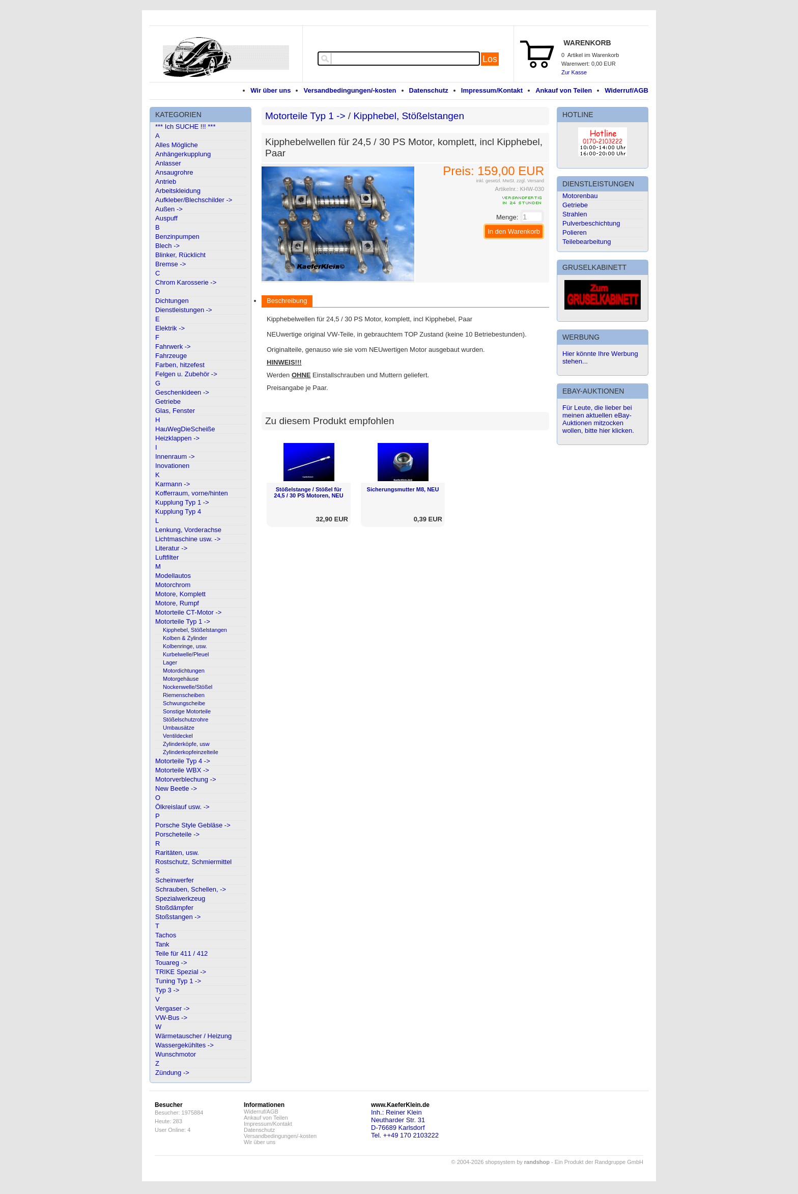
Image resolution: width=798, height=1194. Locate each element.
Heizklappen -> (177, 438)
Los (489, 59)
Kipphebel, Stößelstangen (195, 630)
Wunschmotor (175, 1054)
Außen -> (169, 209)
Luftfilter (167, 557)
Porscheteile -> (177, 834)
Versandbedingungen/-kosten (349, 90)
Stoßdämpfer (174, 907)
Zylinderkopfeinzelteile (190, 752)
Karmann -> (172, 484)
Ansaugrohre (174, 172)
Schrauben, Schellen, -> (190, 889)
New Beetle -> (176, 788)
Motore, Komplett (180, 594)
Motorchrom (172, 585)
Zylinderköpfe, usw (186, 744)
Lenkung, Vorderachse (188, 530)
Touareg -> (171, 962)
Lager (170, 662)
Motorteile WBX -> (182, 770)
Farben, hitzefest (180, 365)
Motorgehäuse (180, 679)
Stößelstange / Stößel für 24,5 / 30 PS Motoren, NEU (308, 492)
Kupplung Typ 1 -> (182, 502)
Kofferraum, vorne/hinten (191, 493)
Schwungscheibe (184, 703)
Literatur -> (171, 548)
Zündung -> (172, 1072)
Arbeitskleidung (178, 191)
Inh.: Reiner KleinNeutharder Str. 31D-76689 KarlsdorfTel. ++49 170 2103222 (405, 1123)
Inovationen (172, 465)
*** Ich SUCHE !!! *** (185, 126)
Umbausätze (178, 728)
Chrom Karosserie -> (185, 282)
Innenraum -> (175, 456)
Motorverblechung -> (185, 779)
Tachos (165, 935)
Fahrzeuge (171, 355)
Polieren (574, 232)
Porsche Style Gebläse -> (193, 825)
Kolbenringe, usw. (185, 646)
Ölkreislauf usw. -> (182, 807)
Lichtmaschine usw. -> (187, 539)
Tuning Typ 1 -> (178, 981)
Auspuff (166, 218)
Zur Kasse (574, 72)
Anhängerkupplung (183, 154)
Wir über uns (270, 90)
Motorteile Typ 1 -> (182, 621)
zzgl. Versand (530, 180)
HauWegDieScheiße (185, 429)
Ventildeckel (178, 736)
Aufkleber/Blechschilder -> (193, 200)
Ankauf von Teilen (563, 90)
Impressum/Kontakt (492, 90)
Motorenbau (579, 196)
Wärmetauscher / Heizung (193, 1036)
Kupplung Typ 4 (178, 511)
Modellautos (173, 575)
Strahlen (574, 214)
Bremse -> (170, 264)
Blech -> (167, 245)
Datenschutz (428, 90)
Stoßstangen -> (178, 917)
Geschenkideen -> (182, 392)
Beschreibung (287, 300)
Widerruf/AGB (626, 90)
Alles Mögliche (176, 145)
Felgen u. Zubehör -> (186, 374)
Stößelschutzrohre (185, 719)
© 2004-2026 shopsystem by (500, 1162)
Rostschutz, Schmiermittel (193, 862)
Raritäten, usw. (177, 852)
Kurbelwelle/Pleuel (186, 654)
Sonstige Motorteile (187, 711)
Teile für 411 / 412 (181, 953)
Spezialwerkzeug (180, 898)
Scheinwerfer (174, 880)
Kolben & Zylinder (185, 638)
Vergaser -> (172, 1008)
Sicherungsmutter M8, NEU (403, 489)
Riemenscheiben (184, 695)
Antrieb (165, 181)
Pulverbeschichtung (591, 223)
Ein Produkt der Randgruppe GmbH (599, 1162)
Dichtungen (172, 300)
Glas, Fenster (175, 410)
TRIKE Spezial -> (180, 972)
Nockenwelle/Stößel (187, 687)
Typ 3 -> (167, 990)
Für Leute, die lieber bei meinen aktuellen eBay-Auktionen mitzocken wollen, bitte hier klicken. (598, 419)
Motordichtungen (184, 671)
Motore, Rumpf (177, 603)
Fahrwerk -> (173, 346)
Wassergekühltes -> (184, 1045)
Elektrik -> (170, 328)
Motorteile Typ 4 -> (182, 761)
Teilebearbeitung (586, 241)
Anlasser (168, 163)
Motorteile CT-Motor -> (188, 612)
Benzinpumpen (177, 236)
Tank (162, 944)
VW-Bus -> (171, 1017)
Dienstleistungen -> (183, 310)
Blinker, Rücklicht (180, 255)
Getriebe (168, 401)
